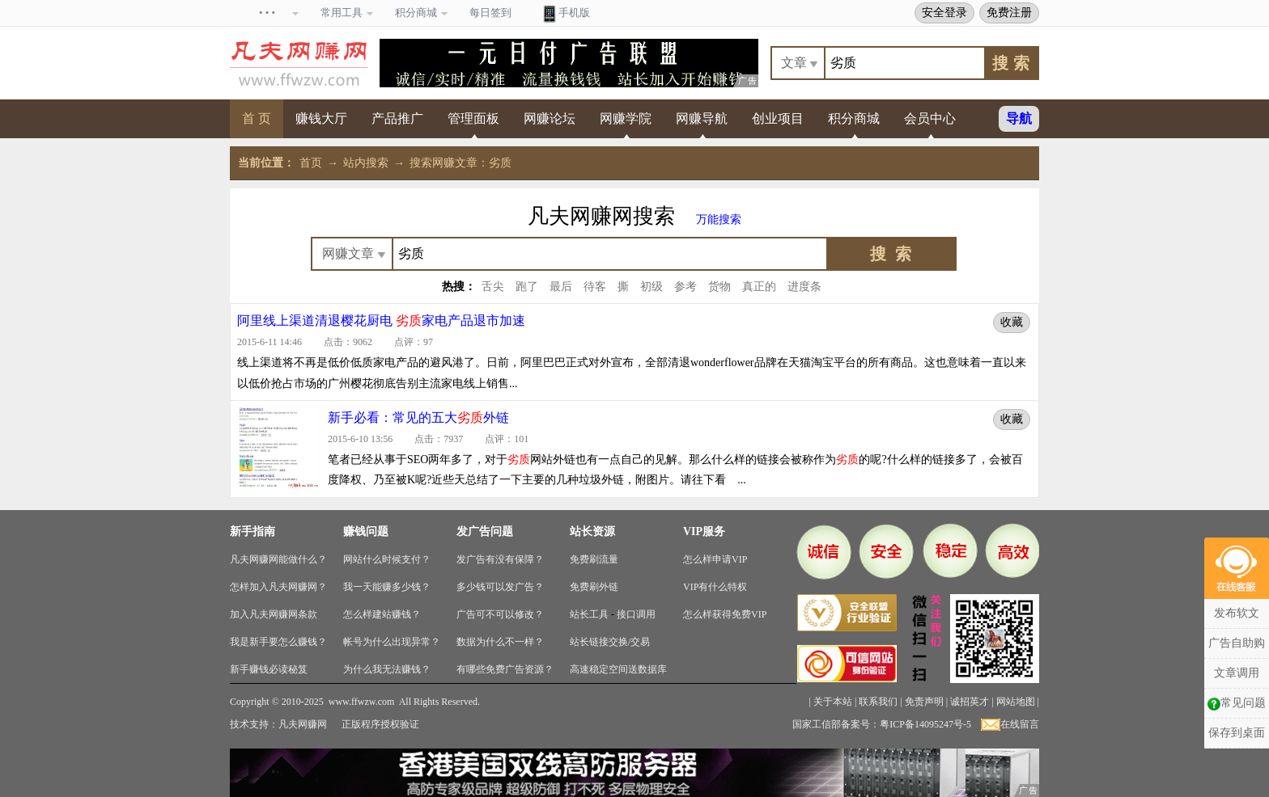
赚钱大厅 (321, 118)
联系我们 (878, 701)
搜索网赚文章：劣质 (460, 163)
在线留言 (1010, 724)
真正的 (759, 286)
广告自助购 (1236, 643)
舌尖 (493, 286)
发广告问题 (484, 531)
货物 (719, 286)
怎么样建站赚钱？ (382, 614)
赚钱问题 (365, 531)
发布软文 (1236, 613)
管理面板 (473, 118)
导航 (1019, 118)
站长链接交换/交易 (610, 641)
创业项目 (778, 118)
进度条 (804, 286)
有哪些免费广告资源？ (505, 669)
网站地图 (1015, 701)
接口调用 (636, 614)
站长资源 (592, 531)
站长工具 (589, 614)
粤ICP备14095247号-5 (925, 724)
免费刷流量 (594, 559)
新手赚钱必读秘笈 (269, 669)
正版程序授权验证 (380, 724)
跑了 (527, 286)
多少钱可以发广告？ (500, 586)
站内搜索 (365, 163)
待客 (595, 286)
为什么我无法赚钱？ (387, 669)
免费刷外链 (594, 586)
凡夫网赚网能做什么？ (278, 559)
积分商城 (854, 118)
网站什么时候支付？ (387, 559)
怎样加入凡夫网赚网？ (278, 586)
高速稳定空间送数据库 (618, 669)
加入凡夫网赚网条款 (273, 614)
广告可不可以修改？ (500, 614)
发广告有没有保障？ (500, 559)
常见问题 (1236, 704)
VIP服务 (704, 531)
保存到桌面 (1236, 733)
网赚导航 (702, 118)
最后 (561, 286)
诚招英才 (969, 701)
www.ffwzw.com (362, 701)
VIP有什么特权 (715, 586)
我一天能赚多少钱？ (387, 586)
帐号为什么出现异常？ (391, 641)
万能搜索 (718, 219)
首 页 (256, 118)
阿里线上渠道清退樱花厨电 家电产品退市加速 (381, 320)
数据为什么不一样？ (500, 641)
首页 (310, 163)
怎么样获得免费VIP (724, 614)
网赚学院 (625, 118)
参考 (685, 286)
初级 (651, 286)
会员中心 (930, 118)
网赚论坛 (549, 118)
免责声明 (924, 701)
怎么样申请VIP (715, 559)
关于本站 (832, 701)
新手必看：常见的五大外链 (418, 417)
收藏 (1011, 321)
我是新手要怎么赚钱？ (278, 641)
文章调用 (1236, 673)
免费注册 (1009, 12)
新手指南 (252, 531)
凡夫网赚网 (302, 724)
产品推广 (397, 118)
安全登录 (944, 12)
